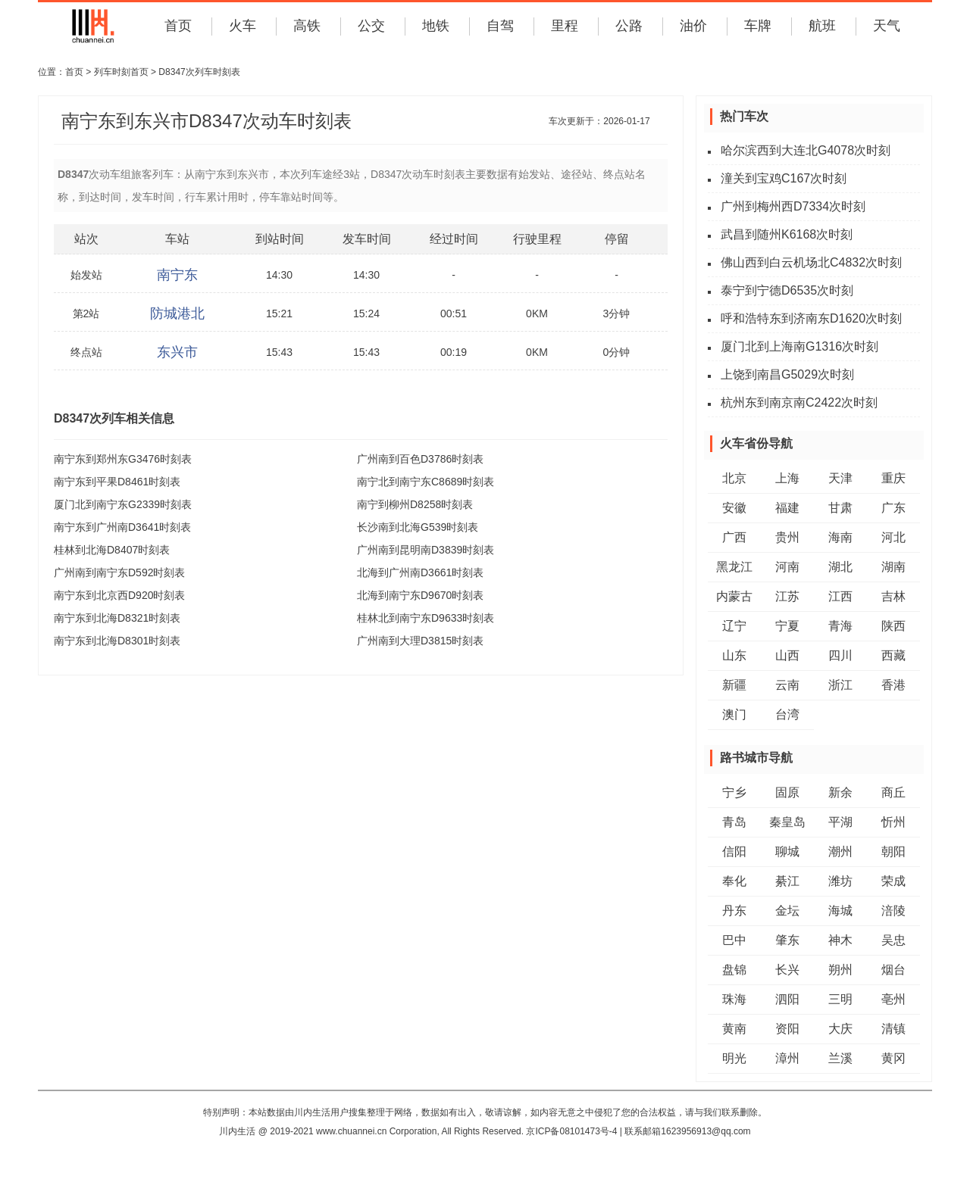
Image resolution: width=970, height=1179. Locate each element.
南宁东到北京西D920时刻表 (119, 595)
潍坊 (840, 881)
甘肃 (840, 507)
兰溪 (840, 1058)
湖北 (840, 566)
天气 (886, 25)
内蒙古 (734, 596)
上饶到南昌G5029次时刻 (787, 374)
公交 (371, 25)
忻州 (893, 822)
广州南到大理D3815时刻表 (420, 641)
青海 (840, 625)
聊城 (787, 851)
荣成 (893, 881)
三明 (840, 999)
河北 (893, 537)
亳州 (893, 999)
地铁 (435, 25)
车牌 (757, 25)
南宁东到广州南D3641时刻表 (122, 527)
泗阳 (787, 999)
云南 (787, 684)
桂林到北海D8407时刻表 (112, 550)
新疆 (734, 684)
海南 (840, 537)
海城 (840, 910)
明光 (734, 1058)
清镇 (893, 1028)
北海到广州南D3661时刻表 (420, 572)
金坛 (787, 910)
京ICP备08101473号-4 (571, 1131)
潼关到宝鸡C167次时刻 (783, 178)
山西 (787, 655)
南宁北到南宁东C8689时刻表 (425, 482)
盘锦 (734, 969)
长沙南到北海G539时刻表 (417, 527)
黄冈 (893, 1058)
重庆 (893, 478)
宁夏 (787, 625)
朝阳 (893, 851)
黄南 (734, 1028)
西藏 (893, 655)
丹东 (734, 910)
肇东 (787, 940)
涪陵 (893, 910)
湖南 (893, 566)
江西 (840, 596)
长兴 (787, 969)
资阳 (787, 1028)
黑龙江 (734, 566)
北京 (734, 478)
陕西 (893, 625)
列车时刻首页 (121, 72)
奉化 (734, 881)
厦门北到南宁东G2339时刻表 (123, 504)
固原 (787, 792)
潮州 (840, 851)
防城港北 (177, 313)
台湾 (787, 714)
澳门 (734, 714)
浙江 (840, 684)
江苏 (787, 596)
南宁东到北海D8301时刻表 (117, 641)
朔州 (840, 969)
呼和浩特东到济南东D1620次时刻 (811, 318)
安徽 (734, 507)
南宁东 (177, 274)
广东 (893, 507)
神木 (840, 940)
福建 (787, 507)
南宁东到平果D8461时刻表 (117, 482)
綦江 (787, 881)
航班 (822, 25)
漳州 (787, 1058)
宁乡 (734, 792)
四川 (840, 655)
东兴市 (177, 352)
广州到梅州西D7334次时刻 (793, 206)
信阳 (734, 851)
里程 (564, 25)
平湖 (840, 822)
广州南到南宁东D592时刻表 (119, 572)
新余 (840, 792)
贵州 (787, 537)
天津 (840, 478)
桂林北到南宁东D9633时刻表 (425, 618)
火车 (242, 25)
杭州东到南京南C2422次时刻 (799, 402)
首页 (178, 25)
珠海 (734, 999)
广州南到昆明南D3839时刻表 (425, 550)
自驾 (500, 25)
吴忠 (893, 940)
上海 (787, 478)
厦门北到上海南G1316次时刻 (799, 346)
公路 (629, 25)
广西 (734, 537)
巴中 (734, 940)
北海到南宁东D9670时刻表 (420, 595)
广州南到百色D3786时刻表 (420, 459)
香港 (893, 684)
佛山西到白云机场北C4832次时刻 (811, 262)
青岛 (734, 822)
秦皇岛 (787, 822)
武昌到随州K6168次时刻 (787, 234)
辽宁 (734, 625)
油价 (693, 25)
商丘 (893, 792)
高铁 (307, 25)
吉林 (893, 596)
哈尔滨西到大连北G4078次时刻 (805, 150)
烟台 (893, 969)
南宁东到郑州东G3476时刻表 (123, 459)
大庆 (840, 1028)
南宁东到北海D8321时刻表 (117, 618)
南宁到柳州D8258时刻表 (415, 504)
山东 (734, 655)
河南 (787, 566)
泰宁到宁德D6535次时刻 (787, 290)
